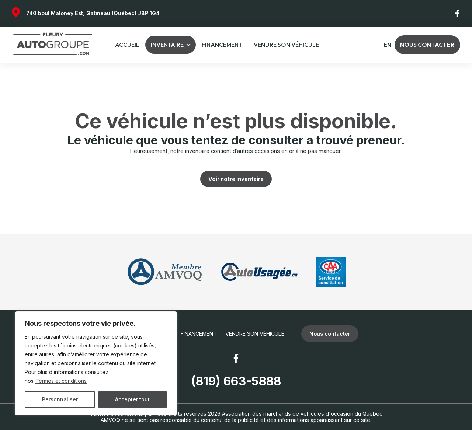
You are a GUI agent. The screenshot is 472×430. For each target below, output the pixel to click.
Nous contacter (427, 44)
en (387, 44)
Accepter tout (132, 399)
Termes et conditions (61, 381)
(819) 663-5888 (236, 381)
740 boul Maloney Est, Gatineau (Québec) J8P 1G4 (93, 13)
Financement (222, 44)
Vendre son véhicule (286, 44)
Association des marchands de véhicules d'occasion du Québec (302, 413)
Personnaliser (60, 399)
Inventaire (167, 44)
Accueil (127, 44)
